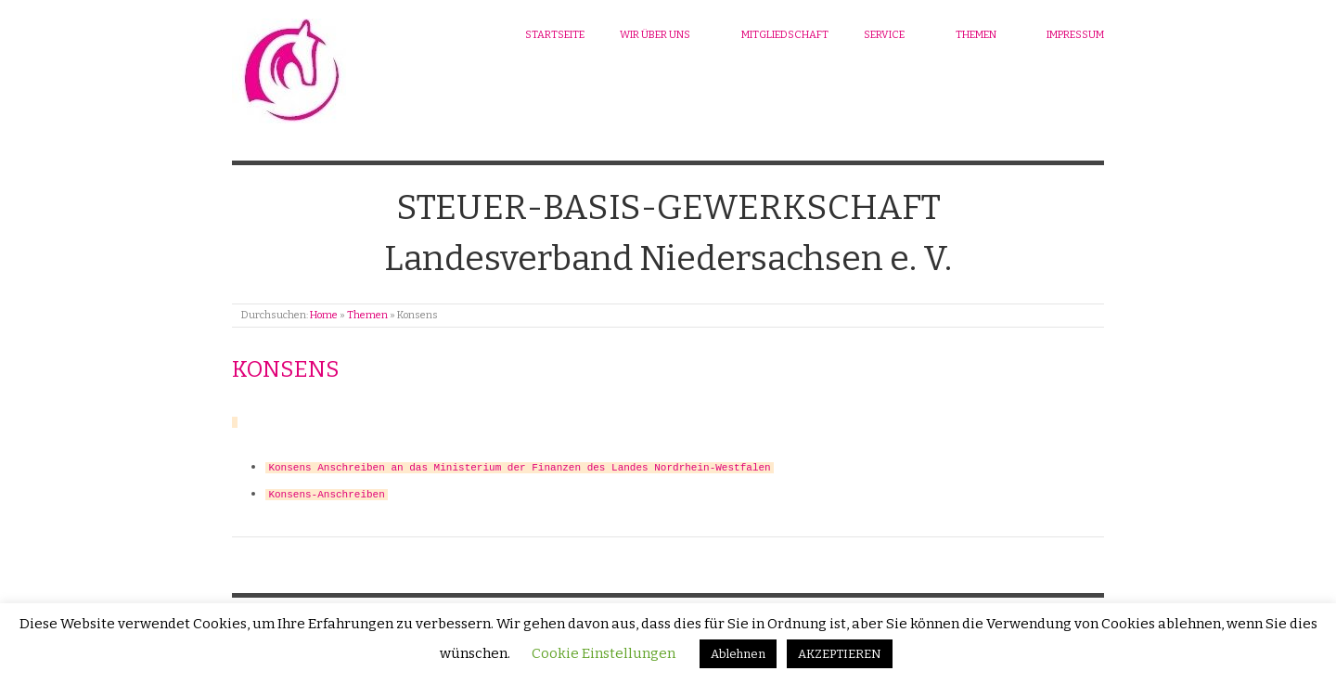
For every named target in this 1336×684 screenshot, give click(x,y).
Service (884, 35)
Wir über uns (655, 35)
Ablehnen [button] (738, 654)
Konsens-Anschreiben (326, 490)
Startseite (554, 35)
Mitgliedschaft (785, 35)
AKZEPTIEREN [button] (839, 654)
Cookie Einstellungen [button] (603, 653)
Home (324, 315)
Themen (976, 35)
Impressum (1075, 35)
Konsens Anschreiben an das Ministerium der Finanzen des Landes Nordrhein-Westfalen (519, 464)
